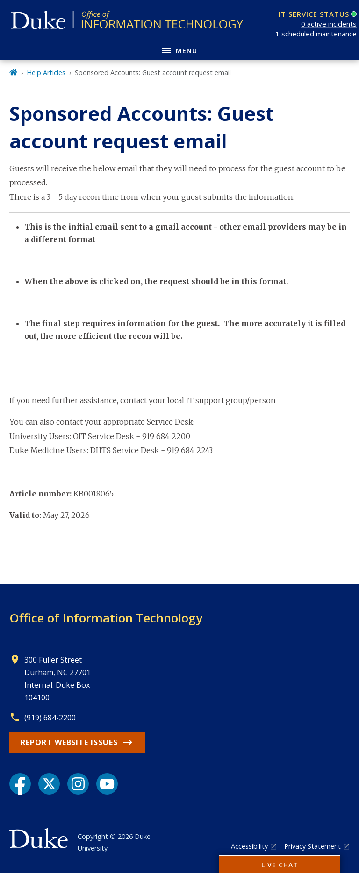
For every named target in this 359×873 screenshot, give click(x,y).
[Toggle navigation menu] (179, 50)
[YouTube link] (107, 784)
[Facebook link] (20, 784)
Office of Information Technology (105, 617)
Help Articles (46, 72)
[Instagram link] (78, 784)
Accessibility (249, 846)
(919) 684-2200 (50, 717)
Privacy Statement (312, 846)
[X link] (49, 784)
